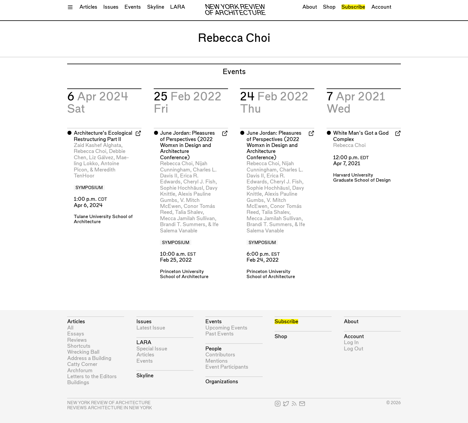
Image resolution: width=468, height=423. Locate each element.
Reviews (77, 340)
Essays (75, 333)
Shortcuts (78, 346)
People (213, 348)
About (309, 7)
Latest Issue (150, 327)
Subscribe (353, 7)
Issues (110, 7)
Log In (351, 342)
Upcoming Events (226, 327)
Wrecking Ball (83, 352)
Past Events (219, 333)
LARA (177, 7)
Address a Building (89, 358)
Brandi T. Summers (182, 224)
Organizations (221, 381)
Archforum (80, 370)
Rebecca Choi (90, 151)
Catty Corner (82, 364)
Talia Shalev (189, 212)
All (70, 327)
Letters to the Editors (92, 376)
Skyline (155, 7)
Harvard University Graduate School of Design (362, 178)
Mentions (216, 361)
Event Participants (226, 367)
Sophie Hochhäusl (181, 188)
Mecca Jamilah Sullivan (187, 218)
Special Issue (151, 348)
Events (132, 7)
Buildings (78, 382)
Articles (88, 7)
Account (381, 7)
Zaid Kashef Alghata (97, 145)
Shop (329, 7)
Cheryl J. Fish (199, 181)
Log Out (353, 348)
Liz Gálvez (101, 157)
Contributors (220, 354)
